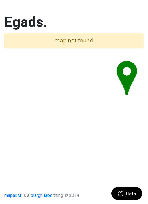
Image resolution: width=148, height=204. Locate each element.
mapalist (12, 195)
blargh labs (41, 195)
